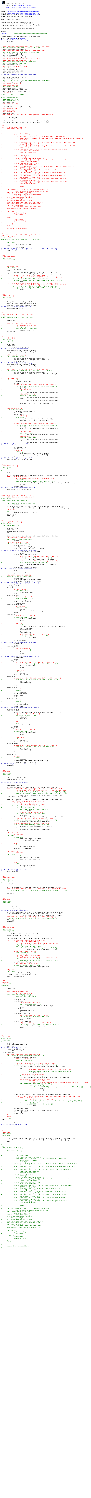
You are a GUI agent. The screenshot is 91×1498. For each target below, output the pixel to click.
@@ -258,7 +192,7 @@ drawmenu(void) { (15, 531)
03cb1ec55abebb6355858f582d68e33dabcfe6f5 (23, 15)
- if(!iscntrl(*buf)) (14, 705)
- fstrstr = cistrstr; (18, 181)
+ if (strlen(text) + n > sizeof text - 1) (20, 602)
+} (1, 1496)
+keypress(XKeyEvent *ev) (10, 629)
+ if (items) (8, 1164)
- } (8, 168)
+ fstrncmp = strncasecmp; (20, 1404)
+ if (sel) (10, 866)
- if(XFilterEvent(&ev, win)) (18, 1190)
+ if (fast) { (8, 1475)
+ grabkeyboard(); (13, 1477)
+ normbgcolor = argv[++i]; (20, 1430)
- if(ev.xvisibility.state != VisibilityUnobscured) (30, 1226)
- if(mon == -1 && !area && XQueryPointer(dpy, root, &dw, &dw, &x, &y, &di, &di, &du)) (41, 1314)
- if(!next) (11, 825)
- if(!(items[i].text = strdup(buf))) (21, 1145)
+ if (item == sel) (17, 468)
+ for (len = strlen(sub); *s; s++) (17, 391)
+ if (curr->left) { (14, 499)
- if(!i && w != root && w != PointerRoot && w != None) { (29, 1275)
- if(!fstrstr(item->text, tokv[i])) (24, 964)
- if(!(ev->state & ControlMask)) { (20, 855)
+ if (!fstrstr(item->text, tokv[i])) (24, 969)
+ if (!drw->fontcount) (12, 1468)
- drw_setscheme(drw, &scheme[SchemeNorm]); (20, 249)
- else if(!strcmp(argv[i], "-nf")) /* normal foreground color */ (33, 209)
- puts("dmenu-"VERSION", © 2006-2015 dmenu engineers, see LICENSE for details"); (42, 164)
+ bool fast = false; (11, 1380)
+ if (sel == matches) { (16, 778)
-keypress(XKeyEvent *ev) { (11, 625)
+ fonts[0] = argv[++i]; (19, 1426)
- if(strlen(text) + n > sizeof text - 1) (19, 595)
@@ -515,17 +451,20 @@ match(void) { (15, 1043)
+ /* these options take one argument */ (22, 1411)
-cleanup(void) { (7, 353)
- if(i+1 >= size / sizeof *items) (20, 1129)
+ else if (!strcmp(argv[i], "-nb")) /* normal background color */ (33, 1428)
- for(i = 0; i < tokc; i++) (17, 962)
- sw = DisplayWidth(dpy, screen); (16, 237)
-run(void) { (6, 1177)
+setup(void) (6, 1247)
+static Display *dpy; (9, 117)
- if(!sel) (10, 906)
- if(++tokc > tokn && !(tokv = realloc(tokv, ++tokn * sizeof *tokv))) (34, 947)
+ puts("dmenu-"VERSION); (19, 1391)
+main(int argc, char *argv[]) (12, 1376)
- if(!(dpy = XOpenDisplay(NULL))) (16, 230)
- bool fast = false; (11, 153)
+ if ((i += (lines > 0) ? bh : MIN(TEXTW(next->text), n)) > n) (32, 335)
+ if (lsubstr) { (10, 1024)
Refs (19, 8)
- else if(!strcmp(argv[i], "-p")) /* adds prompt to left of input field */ (37, 198)
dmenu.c (4, 39)
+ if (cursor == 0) (14, 728)
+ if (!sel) (11, 908)
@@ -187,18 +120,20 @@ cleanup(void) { (16, 367)
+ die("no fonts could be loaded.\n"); (21, 1469)
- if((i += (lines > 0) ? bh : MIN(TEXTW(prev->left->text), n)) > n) (34, 340)
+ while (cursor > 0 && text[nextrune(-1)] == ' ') (30, 668)
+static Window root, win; (11, 119)
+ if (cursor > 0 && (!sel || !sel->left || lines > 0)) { (29, 795)
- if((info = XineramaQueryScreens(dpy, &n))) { (22, 1263)
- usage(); (14, 187)
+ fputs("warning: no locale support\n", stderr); (26, 1451)
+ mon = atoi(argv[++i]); (19, 1419)
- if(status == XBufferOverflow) (16, 644)
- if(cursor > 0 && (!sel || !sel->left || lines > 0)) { (29, 793)
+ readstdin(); (12, 1479)
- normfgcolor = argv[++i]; (20, 211)
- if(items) (8, 1162)
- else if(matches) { (11, 488)
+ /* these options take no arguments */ (22, 1387)
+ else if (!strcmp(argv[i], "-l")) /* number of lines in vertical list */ (37, 1413)
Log (7, 8)
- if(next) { (11, 539)
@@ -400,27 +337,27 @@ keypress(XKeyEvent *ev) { (20, 786)
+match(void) (6, 928)
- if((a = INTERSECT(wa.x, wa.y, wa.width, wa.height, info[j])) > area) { (45, 1297)
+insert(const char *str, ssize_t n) (15, 599)
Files (13, 8)
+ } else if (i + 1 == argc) (17, 1408)
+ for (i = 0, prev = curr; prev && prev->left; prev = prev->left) (30, 342)
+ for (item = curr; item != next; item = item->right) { (29, 462)
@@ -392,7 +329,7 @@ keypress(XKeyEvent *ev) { (19, 769)
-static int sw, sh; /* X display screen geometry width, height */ (27, 136)
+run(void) (5, 1181)
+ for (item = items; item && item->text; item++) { (23, 966)
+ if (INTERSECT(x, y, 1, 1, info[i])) (28, 1323)
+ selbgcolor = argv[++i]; (20, 1438)
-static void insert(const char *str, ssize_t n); (20, 69)
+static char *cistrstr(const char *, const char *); (21, 61)
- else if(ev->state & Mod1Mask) (16, 689)
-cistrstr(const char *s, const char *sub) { (18, 376)
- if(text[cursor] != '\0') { (18, 737)
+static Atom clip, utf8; (10, 116)
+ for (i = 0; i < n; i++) (20, 1322)
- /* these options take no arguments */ (22, 161)
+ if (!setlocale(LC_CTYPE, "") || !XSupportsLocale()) (25, 1449)
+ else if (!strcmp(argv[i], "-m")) (20, 1417)
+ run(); (6, 1490)
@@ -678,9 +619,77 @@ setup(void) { (14, 1348)
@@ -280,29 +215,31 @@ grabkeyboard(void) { (18, 584)
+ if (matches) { (13, 1003)
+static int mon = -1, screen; (12, 112)
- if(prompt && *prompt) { (13, 425)
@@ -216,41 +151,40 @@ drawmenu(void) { (16, 434)
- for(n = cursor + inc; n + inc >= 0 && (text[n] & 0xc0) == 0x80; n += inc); (34, 1065)
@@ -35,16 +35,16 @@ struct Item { (14, 46)
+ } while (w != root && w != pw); (23, 1290)
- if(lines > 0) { (10, 453)
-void (3, 279)
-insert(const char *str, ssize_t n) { (16, 593)
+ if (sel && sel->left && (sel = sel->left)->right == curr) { (31, 814)
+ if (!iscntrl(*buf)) (15, 707)
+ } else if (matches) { (12, 490)
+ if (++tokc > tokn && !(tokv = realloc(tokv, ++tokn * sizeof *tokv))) (35, 951)
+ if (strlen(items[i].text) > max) (20, 1157)
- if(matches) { (12, 999)
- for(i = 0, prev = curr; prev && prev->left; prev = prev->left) (29, 338)
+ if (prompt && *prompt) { (14, 426)
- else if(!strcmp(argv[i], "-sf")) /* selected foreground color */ (34, 217)
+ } (4, 1486)
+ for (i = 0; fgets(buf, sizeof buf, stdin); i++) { (24, 1132)
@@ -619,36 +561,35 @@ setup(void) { (15, 1256)
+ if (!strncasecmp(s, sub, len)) (19, 393)
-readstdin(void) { (8, 1112)
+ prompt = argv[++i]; (18, 1423)
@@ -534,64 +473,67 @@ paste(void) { (15, 1091)
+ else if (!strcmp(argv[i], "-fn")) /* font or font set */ (30, 1424)
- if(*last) (8, 282)
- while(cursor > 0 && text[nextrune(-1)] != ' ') (29, 672)
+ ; (8, 1069)
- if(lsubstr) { (9, 1020)
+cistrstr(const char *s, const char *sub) (17, 380)
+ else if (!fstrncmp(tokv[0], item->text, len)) (25, 988)
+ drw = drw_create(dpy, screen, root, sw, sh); (22, 1464)
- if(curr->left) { (14, 498)
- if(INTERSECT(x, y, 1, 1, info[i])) (27, 1318)
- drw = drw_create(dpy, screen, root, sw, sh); (22, 241)
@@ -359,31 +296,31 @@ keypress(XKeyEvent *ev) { (20, 698)
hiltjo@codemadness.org (30, 16)
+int (2, 1374)
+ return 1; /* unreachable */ (15, 1494)
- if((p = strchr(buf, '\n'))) (18, 1140)
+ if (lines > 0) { (10, 455)
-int (2, 149)
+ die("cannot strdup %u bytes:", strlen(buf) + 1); (30, 1151)
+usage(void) (6, 1361)
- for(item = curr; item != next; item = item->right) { (28, 460)
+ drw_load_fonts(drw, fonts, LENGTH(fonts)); (21, 1466)
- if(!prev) (11, 838)
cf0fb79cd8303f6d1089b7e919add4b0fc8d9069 (23, 13)
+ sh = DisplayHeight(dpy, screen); (17, 1462)
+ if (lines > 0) (10, 320)
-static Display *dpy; (9, 129)
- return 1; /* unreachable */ (15, 273)
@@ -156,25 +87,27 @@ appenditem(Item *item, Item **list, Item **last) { (30, 297)
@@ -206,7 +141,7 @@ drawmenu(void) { (15, 417)
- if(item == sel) (16, 466)
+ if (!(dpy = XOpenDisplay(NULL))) (17, 1453)
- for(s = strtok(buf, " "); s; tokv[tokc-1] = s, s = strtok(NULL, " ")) (32, 945)
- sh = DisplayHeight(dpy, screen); (17, 239)
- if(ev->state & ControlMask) (15, 649)
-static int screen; (8, 131)
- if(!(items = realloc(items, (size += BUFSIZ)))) (30, 1131)
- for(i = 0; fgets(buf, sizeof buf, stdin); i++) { (23, 1127)
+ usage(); (14, 1410)
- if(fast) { (8, 252)
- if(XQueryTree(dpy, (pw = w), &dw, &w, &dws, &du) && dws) (36, 1282)
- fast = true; (15, 176)
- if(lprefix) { (9, 998)
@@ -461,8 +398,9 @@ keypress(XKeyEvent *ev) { (19, 915)
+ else (9, 1443)
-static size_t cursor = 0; (11, 99)
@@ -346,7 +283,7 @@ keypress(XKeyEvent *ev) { (19, 681)
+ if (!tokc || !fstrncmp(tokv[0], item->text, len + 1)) (29, 983)
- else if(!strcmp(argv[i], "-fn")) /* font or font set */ (30, 202)
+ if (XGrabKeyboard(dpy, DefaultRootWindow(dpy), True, (28, 576)
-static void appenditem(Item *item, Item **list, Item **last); (26, 54)
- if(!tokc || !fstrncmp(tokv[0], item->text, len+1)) (27, 981)
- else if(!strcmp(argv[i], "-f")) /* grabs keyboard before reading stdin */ (38, 174)
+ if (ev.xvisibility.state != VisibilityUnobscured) (30, 1228)
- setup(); (7, 267)
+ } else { (7, 1481)
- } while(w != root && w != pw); (23, 1288)
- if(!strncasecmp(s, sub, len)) (19, 389)
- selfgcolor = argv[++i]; (20, 219)
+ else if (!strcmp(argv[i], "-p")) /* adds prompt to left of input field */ (38, 1421)
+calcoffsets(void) (8, 310)
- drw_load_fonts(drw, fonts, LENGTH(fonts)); (21, 243)
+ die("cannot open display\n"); (19, 1454)
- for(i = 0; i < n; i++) (19, 1316)
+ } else (10, 1013)
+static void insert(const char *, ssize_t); (18, 73)
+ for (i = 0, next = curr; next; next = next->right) (24, 333)
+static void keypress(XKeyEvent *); (15, 74)
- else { (6, 260)
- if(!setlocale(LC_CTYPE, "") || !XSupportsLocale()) (24, 226)
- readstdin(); (12, 256)
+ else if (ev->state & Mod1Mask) (16, 690)
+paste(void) (6, 1082)
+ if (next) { (12, 541)
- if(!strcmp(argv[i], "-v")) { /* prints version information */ (34, 162)
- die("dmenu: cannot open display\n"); (22, 232)
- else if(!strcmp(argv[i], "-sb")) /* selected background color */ (34, 213)
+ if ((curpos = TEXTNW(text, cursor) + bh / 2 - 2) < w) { (26, 443)
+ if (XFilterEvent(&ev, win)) (18, 1194)
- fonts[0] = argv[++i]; (19, 204)
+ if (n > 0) (8, 612)
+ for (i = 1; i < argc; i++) (14, 1385)
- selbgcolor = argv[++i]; (20, 215)
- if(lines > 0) (9, 318)
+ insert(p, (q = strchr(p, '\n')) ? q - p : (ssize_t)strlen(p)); (29, 1101)
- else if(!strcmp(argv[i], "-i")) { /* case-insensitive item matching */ (36, 177)
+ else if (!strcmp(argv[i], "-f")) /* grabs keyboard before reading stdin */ (38, 1398)
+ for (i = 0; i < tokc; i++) (18, 968)
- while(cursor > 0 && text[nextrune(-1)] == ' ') (29, 666)
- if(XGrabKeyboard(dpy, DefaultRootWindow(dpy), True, (28, 573)
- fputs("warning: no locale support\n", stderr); (26, 228)
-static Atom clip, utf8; (10, 101)
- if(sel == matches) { (15, 777)
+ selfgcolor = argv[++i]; (20, 1441)
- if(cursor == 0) (13, 726)
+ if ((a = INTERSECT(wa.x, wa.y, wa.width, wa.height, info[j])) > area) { (46, 1303)
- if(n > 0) (8, 610)
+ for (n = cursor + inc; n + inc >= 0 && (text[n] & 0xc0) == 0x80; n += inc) (34, 1067)
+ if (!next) (11, 827)
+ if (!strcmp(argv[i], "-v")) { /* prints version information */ (34, 1389)
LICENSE (33, 8)
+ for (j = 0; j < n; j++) (23, 1301)
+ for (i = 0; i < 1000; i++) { (15, 574)
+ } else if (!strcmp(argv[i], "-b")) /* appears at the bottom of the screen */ (39, 1395)
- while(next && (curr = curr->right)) (25, 760)
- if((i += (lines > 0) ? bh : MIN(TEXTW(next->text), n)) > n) (31, 331)
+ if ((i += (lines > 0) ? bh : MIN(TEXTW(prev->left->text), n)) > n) (34, 344)
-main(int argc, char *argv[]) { (13, 151)
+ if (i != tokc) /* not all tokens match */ (24, 975)
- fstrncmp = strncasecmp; (20, 179)
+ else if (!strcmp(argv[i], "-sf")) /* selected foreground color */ (34, 1439)
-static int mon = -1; (9, 123)
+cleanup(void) (6, 357)
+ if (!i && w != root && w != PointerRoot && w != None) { (30, 1277)
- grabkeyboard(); (13, 254)
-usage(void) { (6, 1357)
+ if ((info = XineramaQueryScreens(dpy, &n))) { (22, 1265)
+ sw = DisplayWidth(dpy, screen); (16, 1460)
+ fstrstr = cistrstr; (18, 1406)
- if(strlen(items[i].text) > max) (20, 1155)
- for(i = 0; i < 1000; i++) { (15, 571)
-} (1, 275)
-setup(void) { (6, 1243)
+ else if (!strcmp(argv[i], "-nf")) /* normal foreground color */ (33, 1432)
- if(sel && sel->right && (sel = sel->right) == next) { (29, 893)
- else (9, 220)
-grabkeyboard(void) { (9, 558)
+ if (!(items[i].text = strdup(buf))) (21, 1149)
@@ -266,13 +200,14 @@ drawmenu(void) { (16, 548)
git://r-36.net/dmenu (22, 6)
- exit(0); (14, 166)
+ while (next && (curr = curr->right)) (25, 762)
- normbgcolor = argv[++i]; (20, 207)
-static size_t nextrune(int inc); (14, 78)
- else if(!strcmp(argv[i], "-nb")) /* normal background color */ (33, 205)
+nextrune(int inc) (8, 1056)
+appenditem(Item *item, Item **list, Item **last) (21, 286)
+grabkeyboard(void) (8, 561)
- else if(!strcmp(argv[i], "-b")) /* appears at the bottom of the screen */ (38, 170)
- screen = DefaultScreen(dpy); (15, 234)
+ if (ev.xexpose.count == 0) (21, 1204)
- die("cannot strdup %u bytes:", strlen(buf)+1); (29, 1147)
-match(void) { (6, 925)
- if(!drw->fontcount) (12, 245)
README (25, 8)
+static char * (6, 378)
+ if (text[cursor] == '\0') (17, 717)
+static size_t (6, 1054)
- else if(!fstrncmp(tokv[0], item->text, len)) (25, 986)
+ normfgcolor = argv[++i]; (20, 1434)
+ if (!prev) (11, 840)
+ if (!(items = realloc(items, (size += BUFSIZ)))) (30, 1136)
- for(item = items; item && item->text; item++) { (23, 960)
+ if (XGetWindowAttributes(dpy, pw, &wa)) (26, 1299)
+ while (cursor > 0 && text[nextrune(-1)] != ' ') (30, 674)
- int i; (6, 155)
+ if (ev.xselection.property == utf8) (25, 1219)
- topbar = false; (16, 172)
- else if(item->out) (18, 471)
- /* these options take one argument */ (22, 189)
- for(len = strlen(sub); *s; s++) (16, 387)
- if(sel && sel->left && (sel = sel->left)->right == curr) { (31, 812)
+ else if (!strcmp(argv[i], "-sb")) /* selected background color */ (34, 1436)
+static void (6, 284)
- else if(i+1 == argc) (15, 185)
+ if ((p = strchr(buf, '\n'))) (19, 1142)
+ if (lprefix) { (10, 1001)
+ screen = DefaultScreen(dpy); (15, 1456)
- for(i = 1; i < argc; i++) (14, 159)
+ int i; (6, 1381)
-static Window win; (8, 110)
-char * (4, 374)
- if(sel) (10, 865)
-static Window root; (9, 132)
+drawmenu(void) (7, 408)
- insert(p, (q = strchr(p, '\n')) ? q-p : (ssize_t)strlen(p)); (28, 1099)
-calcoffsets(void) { (9, 307)
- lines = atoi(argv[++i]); (20, 192)
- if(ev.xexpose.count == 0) (21, 1202)
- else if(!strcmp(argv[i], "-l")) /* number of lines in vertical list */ (36, 191)
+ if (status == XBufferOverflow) (16, 646)
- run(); (6, 269)
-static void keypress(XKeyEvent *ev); (16, 71)
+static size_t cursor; (10, 103)
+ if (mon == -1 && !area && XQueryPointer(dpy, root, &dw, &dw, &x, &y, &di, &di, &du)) (41, 1320)
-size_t (4, 1050)
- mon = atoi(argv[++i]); (19, 196)
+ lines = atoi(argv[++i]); (20, 1415)
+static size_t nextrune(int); (12, 80)
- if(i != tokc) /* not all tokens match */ (23, 973)
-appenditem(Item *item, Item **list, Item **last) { (21, 280)
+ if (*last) (8, 290)
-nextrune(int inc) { (9, 1052)
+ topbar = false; (16, 1396)
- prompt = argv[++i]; (18, 200)
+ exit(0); (14, 1393)
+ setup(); (7, 1488)
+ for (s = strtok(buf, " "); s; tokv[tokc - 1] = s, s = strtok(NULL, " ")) (33, 949)
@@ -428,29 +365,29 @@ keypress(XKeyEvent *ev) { (20, 848)
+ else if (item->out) (18, 473)
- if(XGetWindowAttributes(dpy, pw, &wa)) (26, 1293)
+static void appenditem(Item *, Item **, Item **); (21, 56)
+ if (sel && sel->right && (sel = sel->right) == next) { (29, 895)
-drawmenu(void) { (8, 404)
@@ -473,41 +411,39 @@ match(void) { (15, 938)
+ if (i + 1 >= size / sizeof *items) (21, 1134)
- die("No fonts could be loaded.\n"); (21, 247)
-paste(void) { (6, 1078)
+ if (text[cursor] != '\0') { (18, 739)
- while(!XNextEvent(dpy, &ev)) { (16, 1189)
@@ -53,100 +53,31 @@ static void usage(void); (19, 88)
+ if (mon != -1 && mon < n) (17, 1271)
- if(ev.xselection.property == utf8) (24, 1217)
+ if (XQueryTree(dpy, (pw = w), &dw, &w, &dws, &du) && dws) (37, 1284)
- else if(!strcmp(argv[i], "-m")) (20, 194)
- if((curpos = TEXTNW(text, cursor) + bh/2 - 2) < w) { (25, 441)
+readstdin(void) (7, 1116)
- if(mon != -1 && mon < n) (17, 1269)
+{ (1, 288)
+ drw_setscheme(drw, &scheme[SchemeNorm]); (20, 1471)
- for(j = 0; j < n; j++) (23, 1295)
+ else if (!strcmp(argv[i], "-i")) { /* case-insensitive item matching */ (36, 1402)
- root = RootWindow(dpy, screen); (16, 235)
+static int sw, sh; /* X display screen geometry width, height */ (27, 95)
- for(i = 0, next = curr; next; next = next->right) (24, 329)
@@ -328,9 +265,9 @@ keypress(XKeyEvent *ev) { (19, 659)
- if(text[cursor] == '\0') (17, 715)
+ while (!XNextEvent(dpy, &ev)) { (16, 1192)
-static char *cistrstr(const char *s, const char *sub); (23, 59)
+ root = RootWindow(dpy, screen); (16, 1458)
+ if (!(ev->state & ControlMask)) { (21, 857)
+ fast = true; (15, 1400)
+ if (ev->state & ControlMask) (15, 651)
